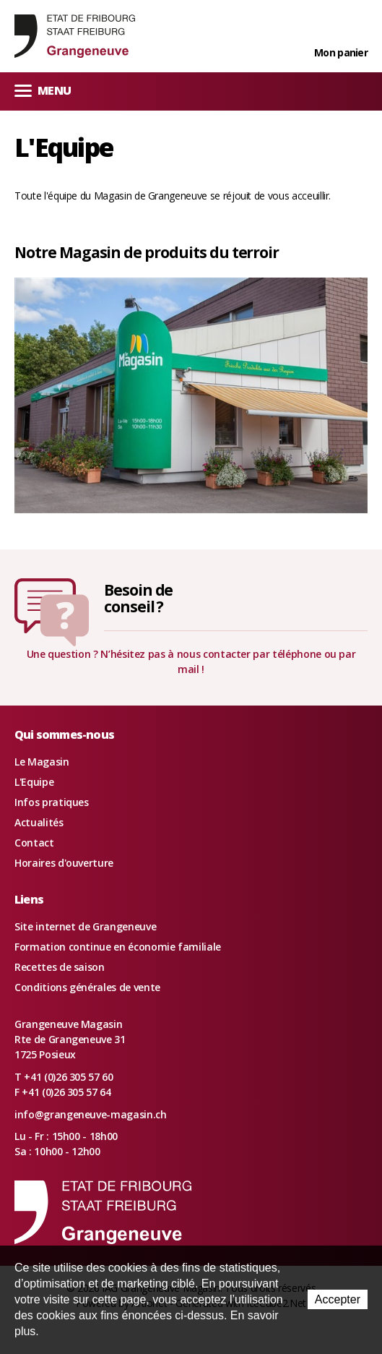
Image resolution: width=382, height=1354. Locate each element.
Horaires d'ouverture (63, 863)
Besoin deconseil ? (138, 598)
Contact (34, 842)
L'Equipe (33, 782)
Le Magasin (41, 761)
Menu (42, 90)
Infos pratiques (51, 802)
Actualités (39, 822)
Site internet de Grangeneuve (85, 926)
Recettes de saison (59, 967)
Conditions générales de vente (87, 987)
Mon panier (341, 52)
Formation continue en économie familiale (117, 947)
